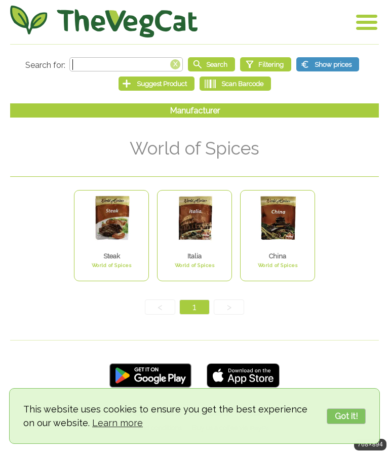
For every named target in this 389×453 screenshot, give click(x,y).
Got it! (346, 416)
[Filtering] (265, 64)
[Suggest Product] (156, 84)
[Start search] (211, 64)
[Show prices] (327, 64)
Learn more (117, 423)
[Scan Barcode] (235, 84)
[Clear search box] (175, 63)
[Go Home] (104, 21)
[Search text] (126, 64)
